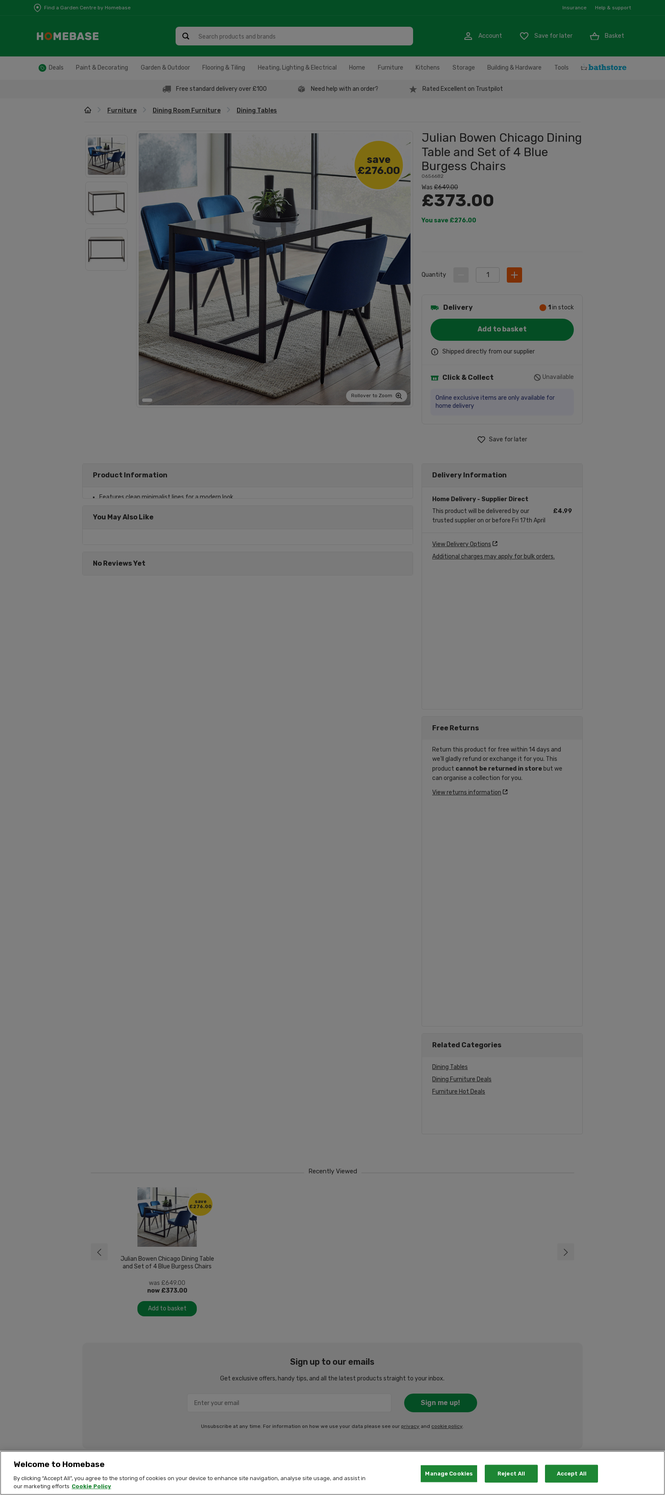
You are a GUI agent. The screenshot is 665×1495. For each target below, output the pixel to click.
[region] (332, 1473)
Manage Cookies (449, 1473)
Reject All (511, 1473)
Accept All (572, 1473)
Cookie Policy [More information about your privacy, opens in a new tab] (91, 1486)
